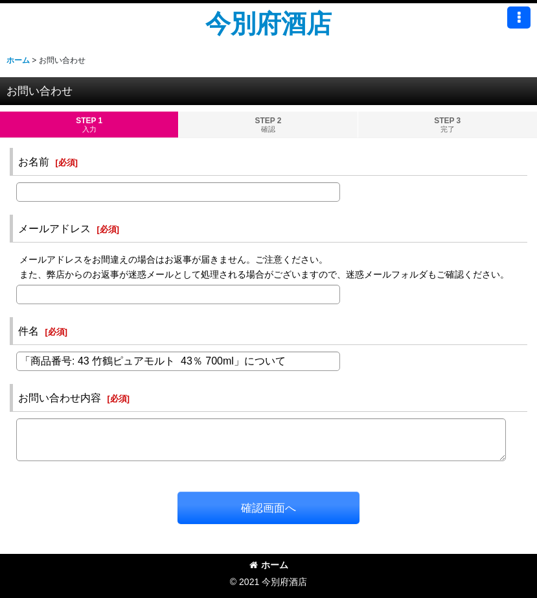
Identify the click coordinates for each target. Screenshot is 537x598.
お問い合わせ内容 (59, 397)
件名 (28, 331)
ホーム (268, 565)
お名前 (33, 161)
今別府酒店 (268, 23)
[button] (519, 17)
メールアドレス (54, 228)
